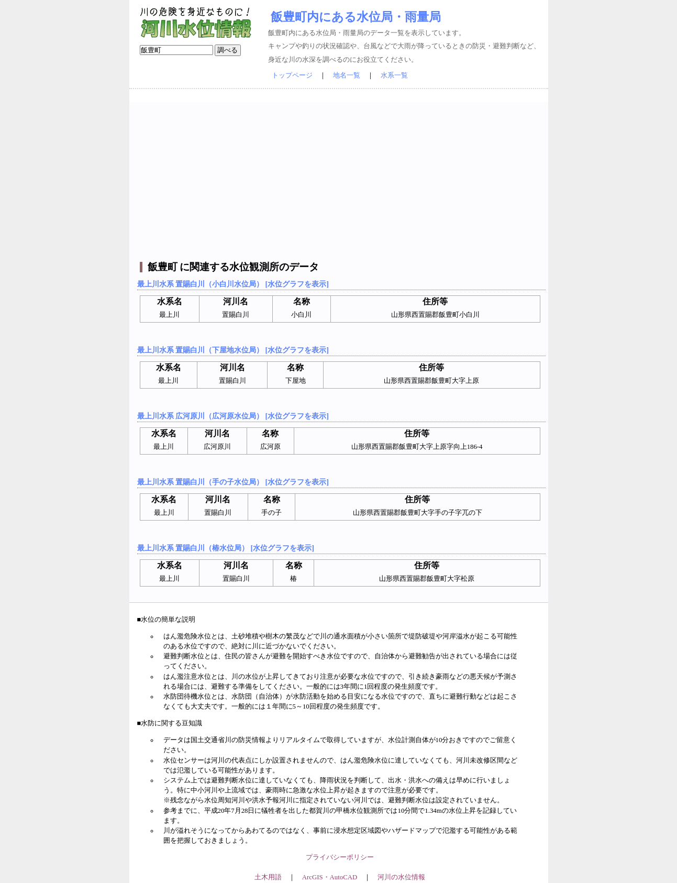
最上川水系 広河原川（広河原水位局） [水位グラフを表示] (233, 416)
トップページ (292, 75)
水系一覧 (394, 75)
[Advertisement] (340, 175)
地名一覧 (346, 75)
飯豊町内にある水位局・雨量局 (356, 17)
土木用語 (268, 877)
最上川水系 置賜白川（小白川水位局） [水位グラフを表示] (233, 284)
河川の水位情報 (401, 877)
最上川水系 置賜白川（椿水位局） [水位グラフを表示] (225, 548)
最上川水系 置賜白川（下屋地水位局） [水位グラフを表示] (233, 350)
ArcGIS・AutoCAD (329, 877)
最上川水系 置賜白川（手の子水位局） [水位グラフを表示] (233, 482)
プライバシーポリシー (340, 857)
